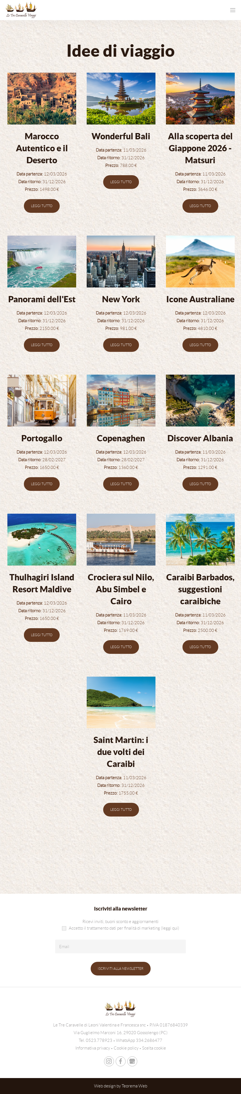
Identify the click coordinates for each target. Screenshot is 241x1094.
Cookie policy (126, 1048)
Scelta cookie (154, 1048)
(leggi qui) (170, 928)
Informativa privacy (92, 1048)
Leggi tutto (42, 206)
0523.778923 (99, 1040)
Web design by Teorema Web (120, 1086)
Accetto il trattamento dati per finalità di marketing (120, 928)
